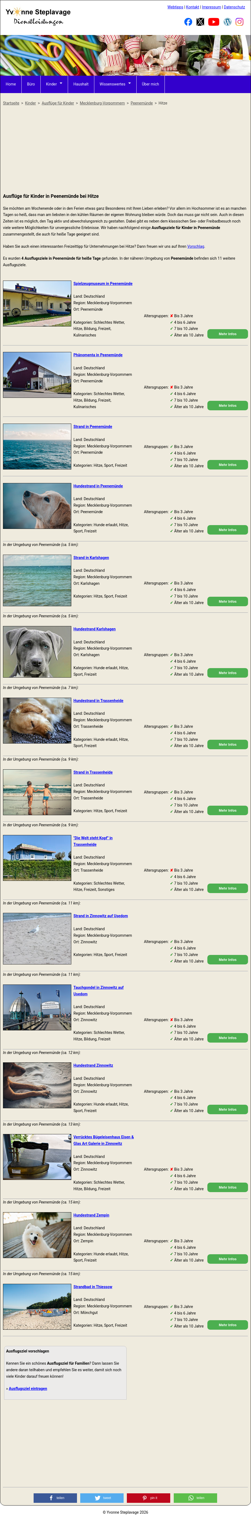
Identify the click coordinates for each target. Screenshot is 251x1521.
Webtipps (175, 7)
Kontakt (192, 7)
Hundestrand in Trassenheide (98, 700)
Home (11, 84)
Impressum (211, 7)
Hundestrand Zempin (91, 1215)
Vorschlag (195, 246)
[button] (55, 1498)
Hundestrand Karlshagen (94, 629)
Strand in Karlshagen (91, 557)
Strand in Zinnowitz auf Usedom (100, 916)
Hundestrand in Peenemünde (98, 486)
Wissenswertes (113, 84)
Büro (31, 84)
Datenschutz (234, 7)
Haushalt (81, 84)
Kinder (51, 84)
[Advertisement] (125, 150)
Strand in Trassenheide (93, 772)
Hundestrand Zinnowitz (93, 1065)
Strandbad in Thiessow (92, 1287)
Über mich (150, 84)
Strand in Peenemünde (92, 426)
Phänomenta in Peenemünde (98, 355)
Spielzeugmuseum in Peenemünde (103, 283)
